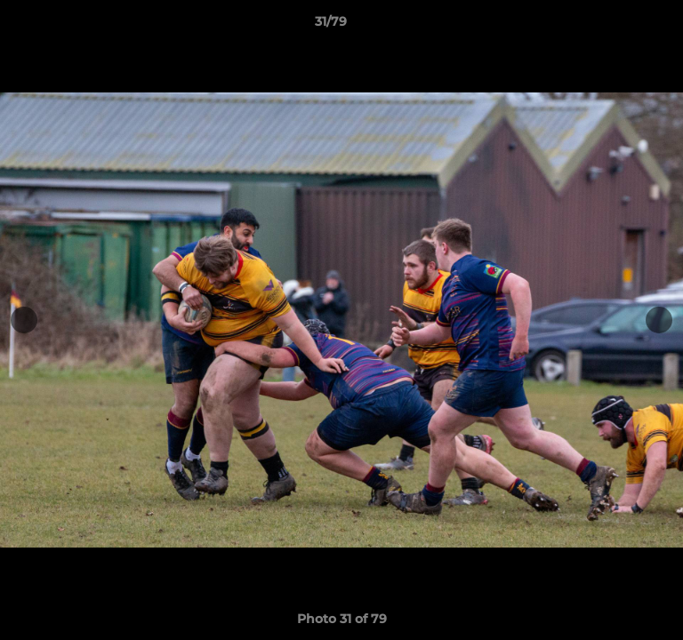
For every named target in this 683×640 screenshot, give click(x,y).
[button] (619, 26)
